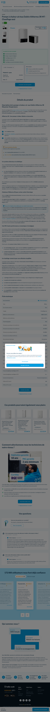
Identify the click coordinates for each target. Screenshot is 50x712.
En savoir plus (25, 361)
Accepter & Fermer (25, 365)
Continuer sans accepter (10, 345)
